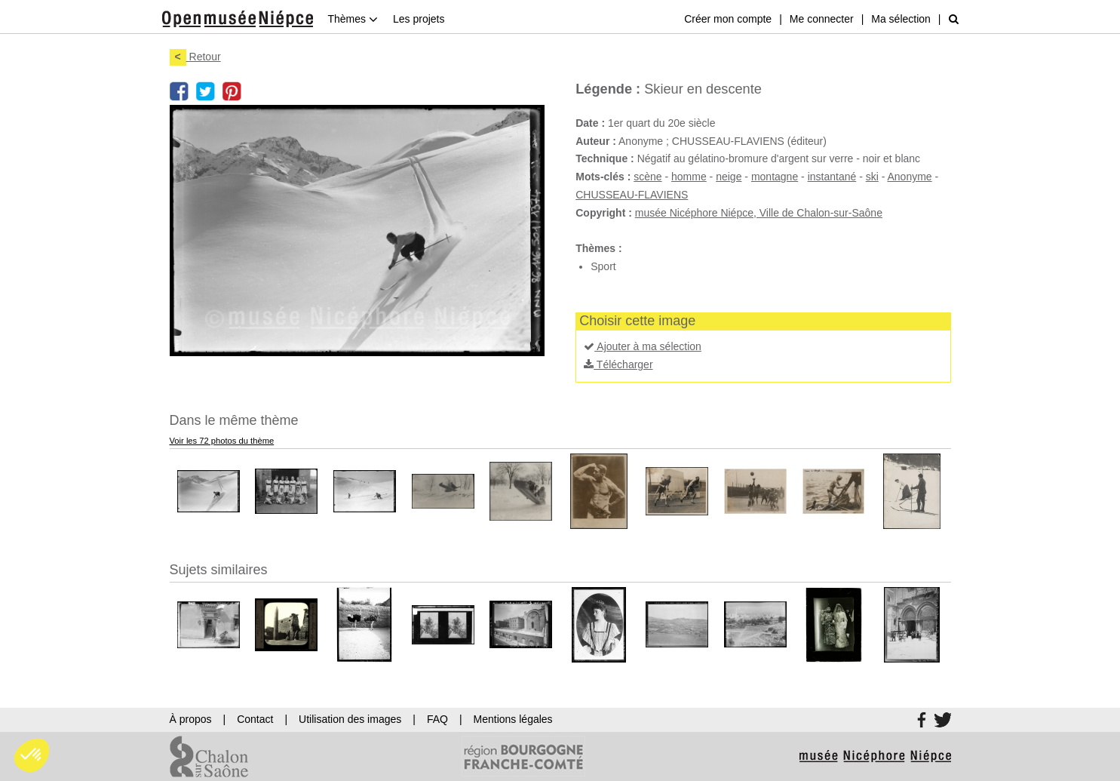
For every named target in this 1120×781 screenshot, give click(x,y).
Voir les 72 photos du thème (222, 440)
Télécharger (618, 364)
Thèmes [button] (353, 19)
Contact (255, 719)
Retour (195, 57)
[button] (32, 755)
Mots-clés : (603, 177)
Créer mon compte (728, 19)
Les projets (418, 19)
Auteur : (595, 141)
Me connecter (822, 19)
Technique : (604, 158)
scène (647, 177)
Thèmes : (598, 248)
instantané (832, 177)
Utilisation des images (350, 719)
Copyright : (603, 213)
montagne (774, 177)
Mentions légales (513, 719)
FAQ (437, 719)
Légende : (607, 89)
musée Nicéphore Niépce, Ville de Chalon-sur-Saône (758, 213)
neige (728, 177)
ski (872, 177)
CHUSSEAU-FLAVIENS (631, 195)
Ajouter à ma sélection (642, 346)
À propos (191, 719)
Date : (590, 123)
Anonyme (910, 177)
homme (689, 177)
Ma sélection (901, 19)
